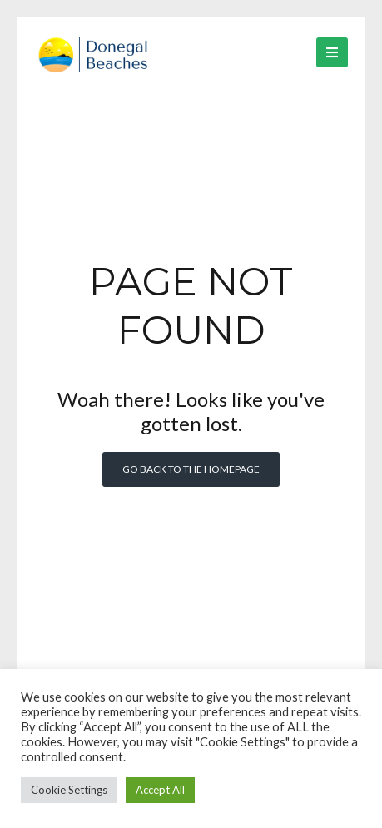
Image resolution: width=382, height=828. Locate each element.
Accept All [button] (160, 789)
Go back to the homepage (191, 469)
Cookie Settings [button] (69, 789)
